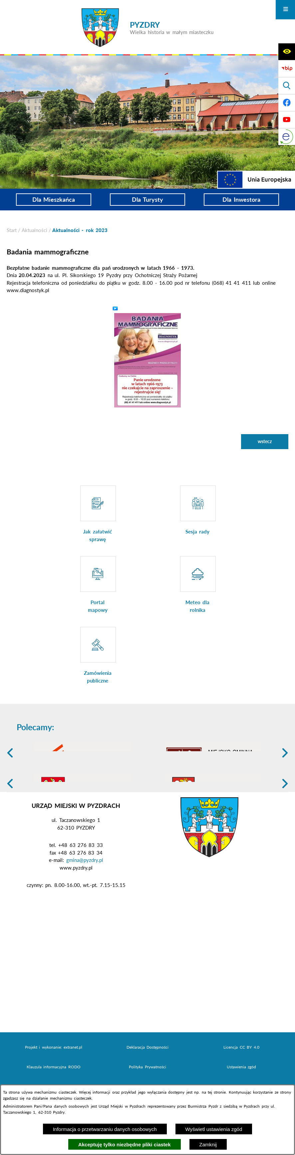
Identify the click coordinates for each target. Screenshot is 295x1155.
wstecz (265, 441)
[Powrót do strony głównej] (12, 230)
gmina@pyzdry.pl (84, 912)
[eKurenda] (286, 136)
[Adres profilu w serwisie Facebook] (286, 102)
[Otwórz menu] (285, 9)
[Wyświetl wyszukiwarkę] (286, 85)
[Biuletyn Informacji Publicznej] (286, 68)
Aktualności (34, 230)
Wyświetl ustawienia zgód (213, 1129)
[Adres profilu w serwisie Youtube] (286, 119)
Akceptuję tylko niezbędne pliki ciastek (124, 1144)
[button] (147, 360)
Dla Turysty (147, 199)
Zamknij (208, 1144)
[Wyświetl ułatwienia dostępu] (286, 51)
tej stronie (217, 1092)
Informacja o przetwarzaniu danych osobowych (105, 1129)
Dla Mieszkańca (53, 199)
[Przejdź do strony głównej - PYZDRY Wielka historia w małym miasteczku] (147, 27)
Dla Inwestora (241, 199)
